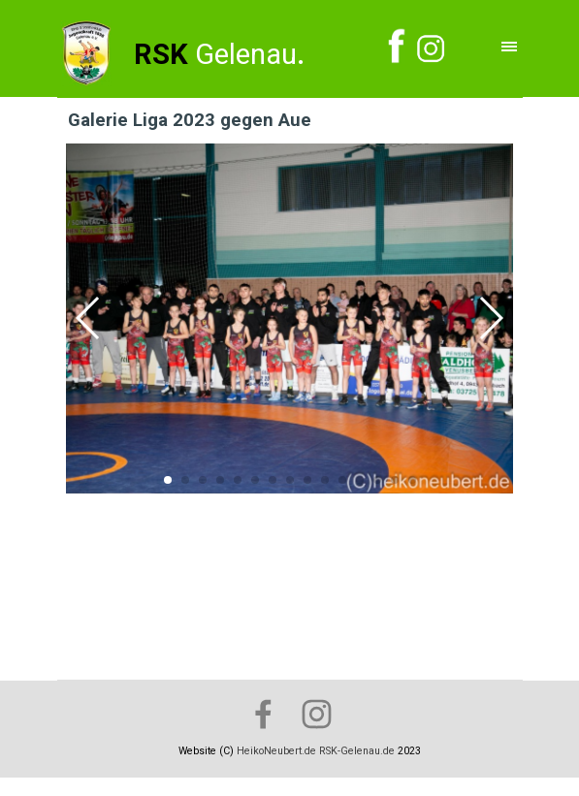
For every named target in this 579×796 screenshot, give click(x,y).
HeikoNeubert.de (276, 751)
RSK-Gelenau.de (357, 751)
